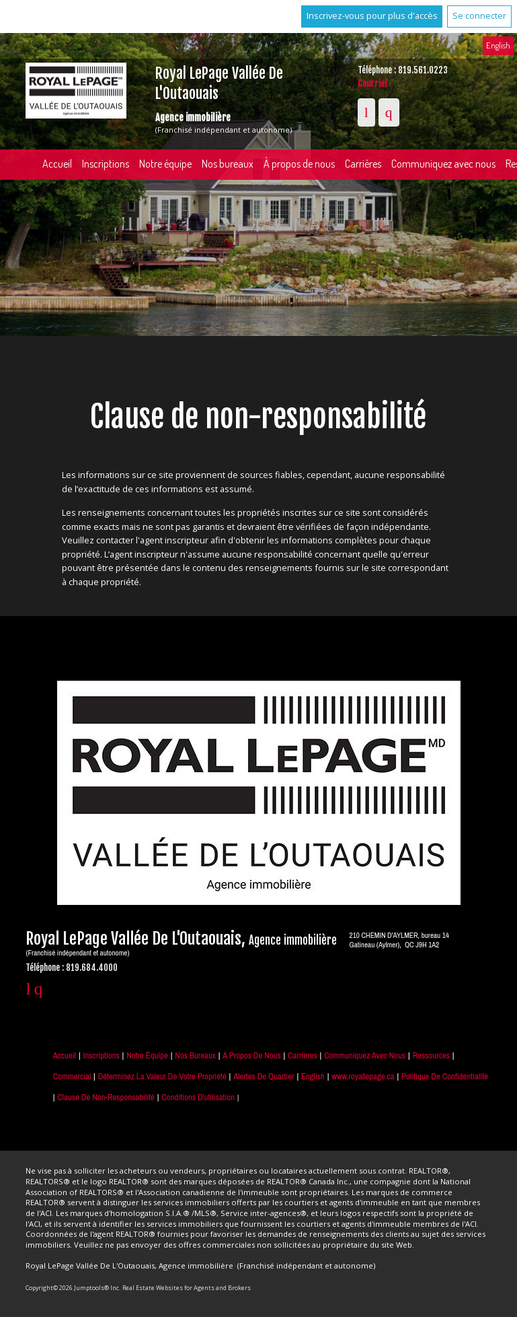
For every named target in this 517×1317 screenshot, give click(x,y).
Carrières (363, 163)
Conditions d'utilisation (198, 1097)
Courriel (372, 83)
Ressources (431, 1055)
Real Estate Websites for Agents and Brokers (186, 1287)
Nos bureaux (227, 163)
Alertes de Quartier (263, 1076)
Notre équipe (165, 163)
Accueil (57, 163)
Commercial (72, 1076)
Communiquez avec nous (364, 1055)
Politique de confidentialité (444, 1076)
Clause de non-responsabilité (106, 1097)
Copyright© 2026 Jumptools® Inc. (73, 1287)
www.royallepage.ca (362, 1076)
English (498, 45)
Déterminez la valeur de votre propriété (162, 1076)
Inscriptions (105, 163)
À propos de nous (299, 163)
